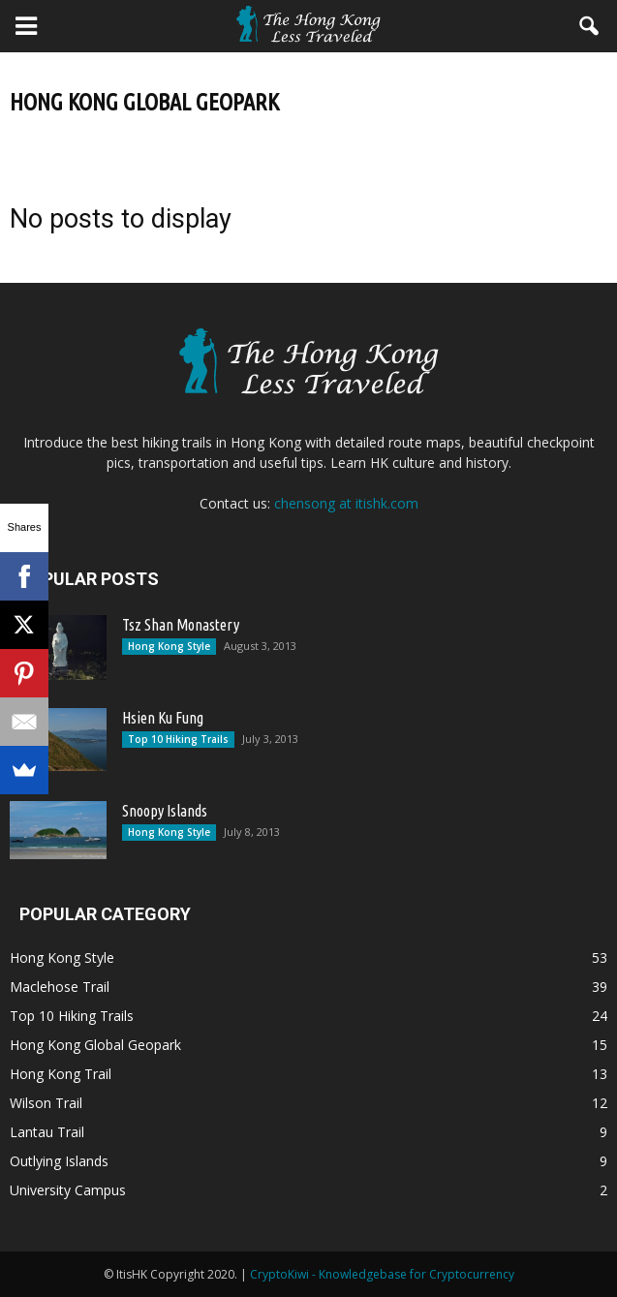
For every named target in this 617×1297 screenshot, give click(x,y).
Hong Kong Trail (60, 1074)
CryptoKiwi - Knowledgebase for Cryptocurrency (382, 1274)
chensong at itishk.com (346, 503)
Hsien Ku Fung (162, 717)
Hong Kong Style (169, 646)
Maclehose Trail (59, 986)
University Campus (68, 1190)
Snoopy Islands (164, 810)
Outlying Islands (59, 1161)
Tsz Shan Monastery (180, 624)
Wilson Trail (46, 1103)
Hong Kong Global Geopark (95, 1044)
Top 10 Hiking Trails (178, 739)
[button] (590, 26)
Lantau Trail (47, 1132)
